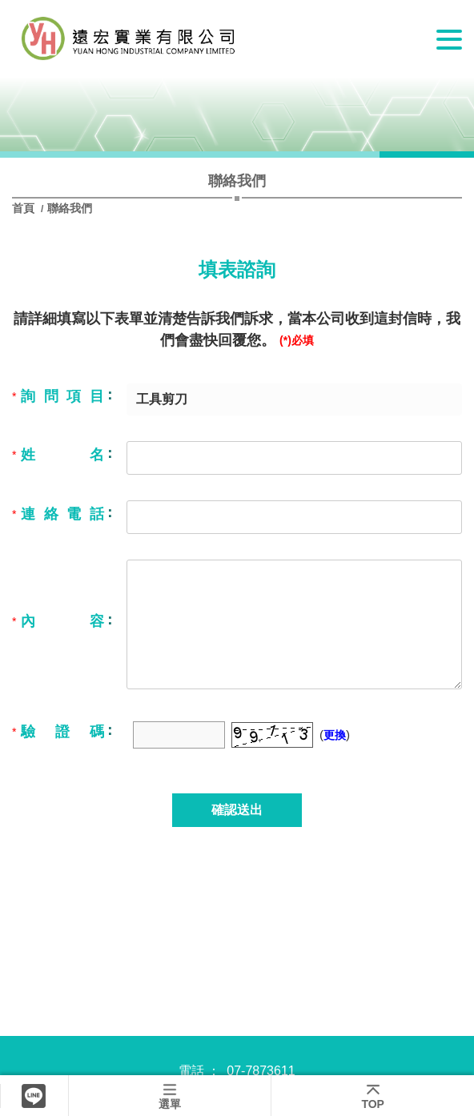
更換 (334, 735)
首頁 (25, 208)
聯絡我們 (69, 208)
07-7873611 (261, 1071)
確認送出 (237, 810)
